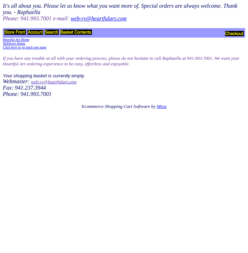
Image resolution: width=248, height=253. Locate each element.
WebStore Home (14, 43)
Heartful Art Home (16, 39)
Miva (161, 106)
